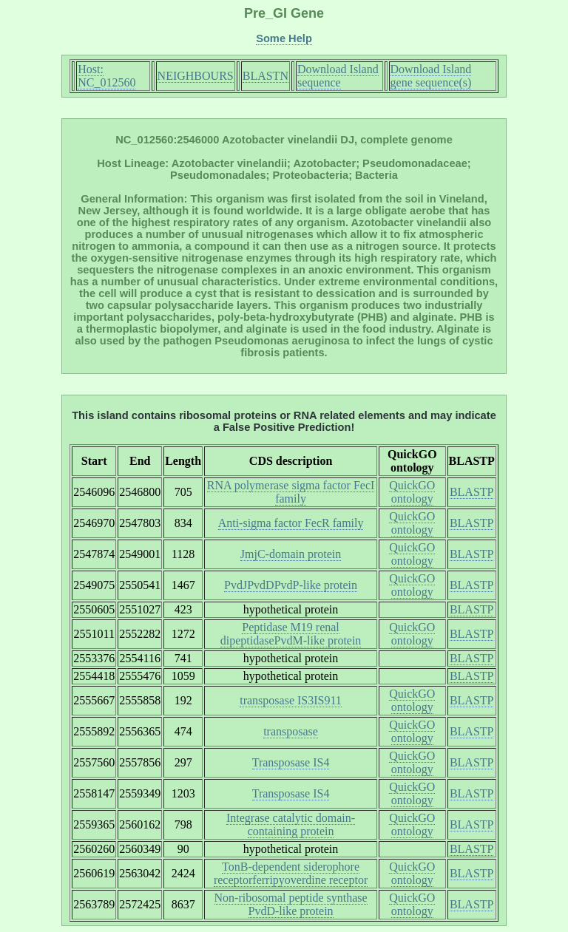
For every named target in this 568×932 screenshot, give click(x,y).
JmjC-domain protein (290, 554)
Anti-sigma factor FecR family (291, 523)
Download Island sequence (338, 76)
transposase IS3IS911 (291, 700)
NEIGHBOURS (196, 75)
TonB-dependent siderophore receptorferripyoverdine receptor (291, 873)
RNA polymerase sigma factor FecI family (291, 492)
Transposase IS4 (291, 762)
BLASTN (265, 75)
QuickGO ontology (412, 492)
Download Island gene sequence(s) (431, 76)
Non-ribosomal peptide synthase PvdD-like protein (291, 904)
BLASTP (472, 492)
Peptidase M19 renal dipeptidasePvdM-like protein (291, 634)
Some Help (284, 38)
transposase (290, 731)
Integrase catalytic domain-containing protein (290, 824)
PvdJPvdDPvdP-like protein (290, 585)
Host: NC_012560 (106, 76)
